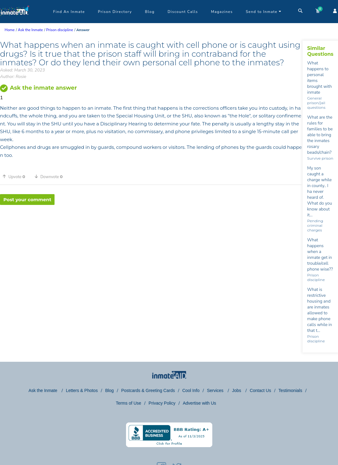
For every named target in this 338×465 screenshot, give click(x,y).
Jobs (237, 390)
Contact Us (260, 390)
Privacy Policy (162, 403)
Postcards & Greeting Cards (148, 390)
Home (9, 29)
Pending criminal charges (315, 225)
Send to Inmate (264, 11)
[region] (151, 225)
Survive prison (320, 158)
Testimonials (290, 390)
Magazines (222, 11)
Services (216, 390)
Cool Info (190, 390)
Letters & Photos (82, 390)
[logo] (14, 21)
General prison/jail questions (316, 103)
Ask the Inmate (43, 390)
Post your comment (27, 199)
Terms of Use (128, 403)
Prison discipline (316, 277)
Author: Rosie (13, 77)
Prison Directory (115, 11)
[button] (16, 176)
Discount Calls (183, 11)
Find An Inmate (69, 11)
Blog (149, 11)
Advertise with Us (199, 403)
